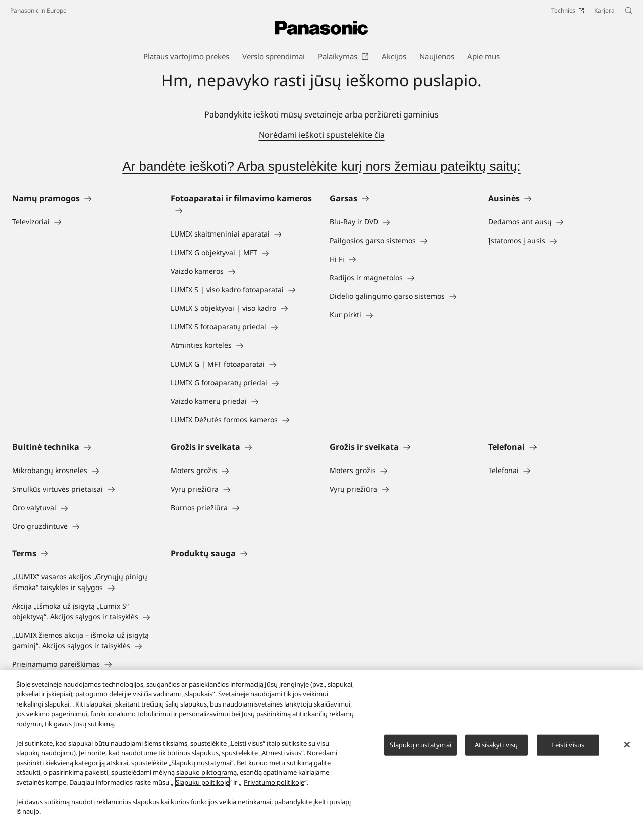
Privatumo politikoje (274, 785)
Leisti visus (567, 748)
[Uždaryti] (627, 748)
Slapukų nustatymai (420, 748)
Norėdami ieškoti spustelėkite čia (322, 134)
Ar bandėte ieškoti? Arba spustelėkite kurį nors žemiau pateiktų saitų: (321, 166)
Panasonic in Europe (38, 10)
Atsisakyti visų (496, 748)
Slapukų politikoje (202, 785)
